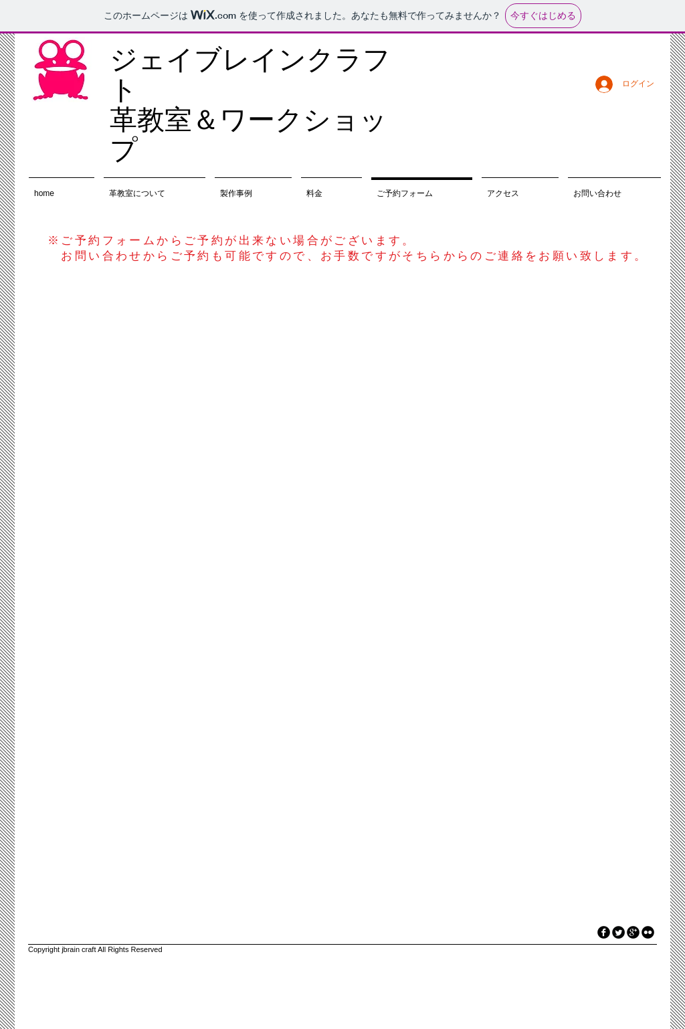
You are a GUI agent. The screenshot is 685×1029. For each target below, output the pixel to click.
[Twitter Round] (618, 932)
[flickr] (648, 932)
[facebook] (603, 932)
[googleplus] (633, 932)
